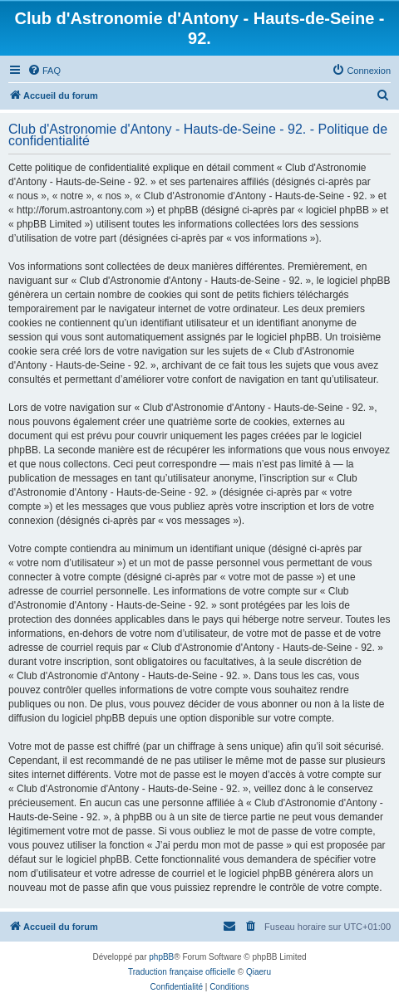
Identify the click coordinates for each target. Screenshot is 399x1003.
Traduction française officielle (181, 971)
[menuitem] (44, 71)
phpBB (161, 956)
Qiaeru (258, 971)
